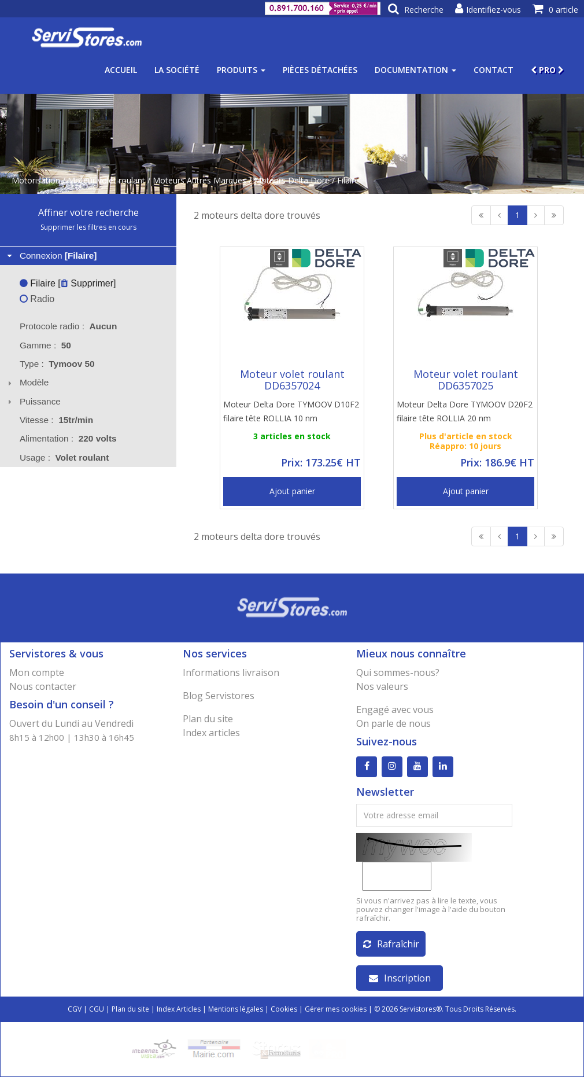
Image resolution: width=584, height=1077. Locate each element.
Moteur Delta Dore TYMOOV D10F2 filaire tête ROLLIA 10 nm (291, 411)
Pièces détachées (320, 69)
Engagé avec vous (395, 709)
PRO (547, 69)
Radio (37, 299)
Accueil (121, 69)
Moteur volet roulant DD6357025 (465, 379)
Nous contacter (42, 686)
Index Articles (179, 1009)
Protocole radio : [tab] (68, 326)
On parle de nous (393, 723)
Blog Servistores (218, 695)
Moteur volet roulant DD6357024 (292, 379)
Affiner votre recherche (88, 212)
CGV (75, 1009)
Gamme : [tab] (45, 345)
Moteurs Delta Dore (292, 180)
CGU (96, 1009)
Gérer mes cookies (336, 1009)
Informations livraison (231, 672)
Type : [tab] (57, 364)
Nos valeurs (382, 686)
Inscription (400, 978)
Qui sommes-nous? (397, 672)
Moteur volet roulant (106, 180)
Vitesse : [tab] (56, 420)
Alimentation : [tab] (68, 438)
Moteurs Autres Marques (199, 180)
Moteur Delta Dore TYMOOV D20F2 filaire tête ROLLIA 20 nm (465, 411)
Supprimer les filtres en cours (88, 227)
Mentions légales (235, 1009)
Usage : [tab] (64, 457)
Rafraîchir (391, 944)
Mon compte (36, 672)
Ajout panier (292, 491)
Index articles (211, 732)
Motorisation (36, 180)
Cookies (284, 1009)
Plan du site (208, 718)
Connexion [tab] (51, 255)
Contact (493, 69)
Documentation (415, 69)
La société (176, 69)
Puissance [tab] (33, 401)
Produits (241, 69)
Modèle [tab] (27, 382)
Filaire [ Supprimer (66, 283)
